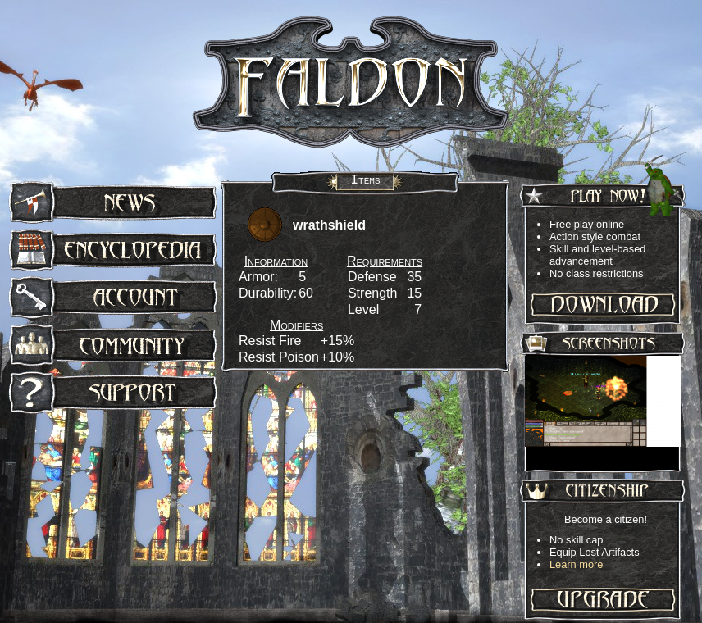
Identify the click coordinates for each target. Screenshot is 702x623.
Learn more (576, 564)
